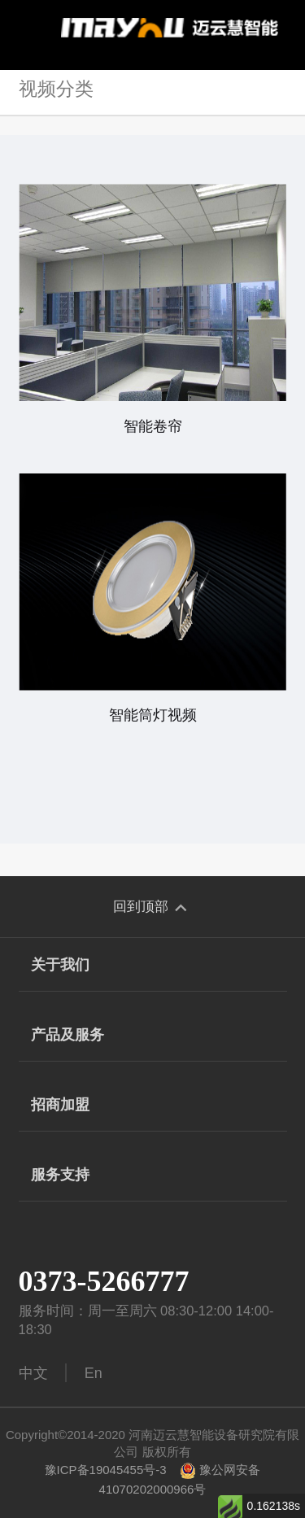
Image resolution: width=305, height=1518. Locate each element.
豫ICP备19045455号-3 (106, 1470)
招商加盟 (153, 1106)
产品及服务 (153, 1036)
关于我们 (153, 966)
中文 (33, 1373)
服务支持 (153, 1176)
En (93, 1373)
